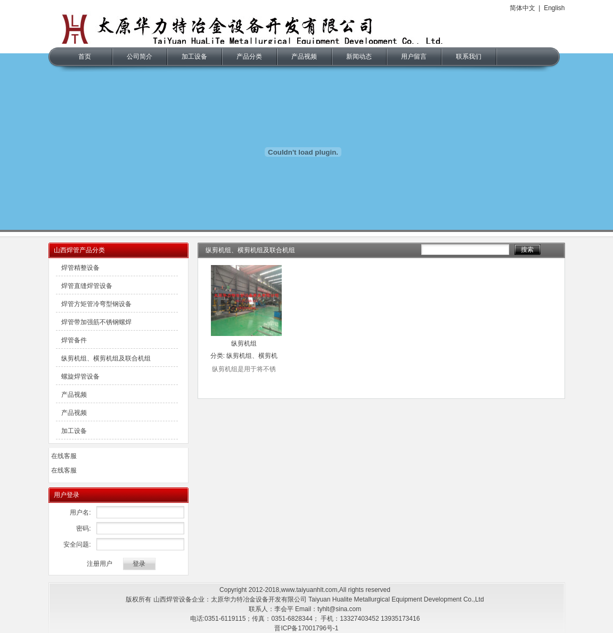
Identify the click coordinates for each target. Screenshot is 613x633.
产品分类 (249, 56)
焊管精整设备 (80, 267)
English (554, 8)
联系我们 (468, 56)
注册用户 (99, 563)
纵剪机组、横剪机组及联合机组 (106, 358)
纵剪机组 (244, 343)
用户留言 (414, 56)
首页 (84, 56)
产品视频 (304, 56)
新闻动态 (359, 56)
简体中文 (522, 8)
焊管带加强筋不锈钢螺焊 (96, 322)
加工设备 (194, 56)
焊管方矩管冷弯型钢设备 (96, 304)
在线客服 (64, 456)
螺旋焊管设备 (80, 376)
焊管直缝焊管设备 (86, 286)
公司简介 (139, 56)
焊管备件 (74, 340)
